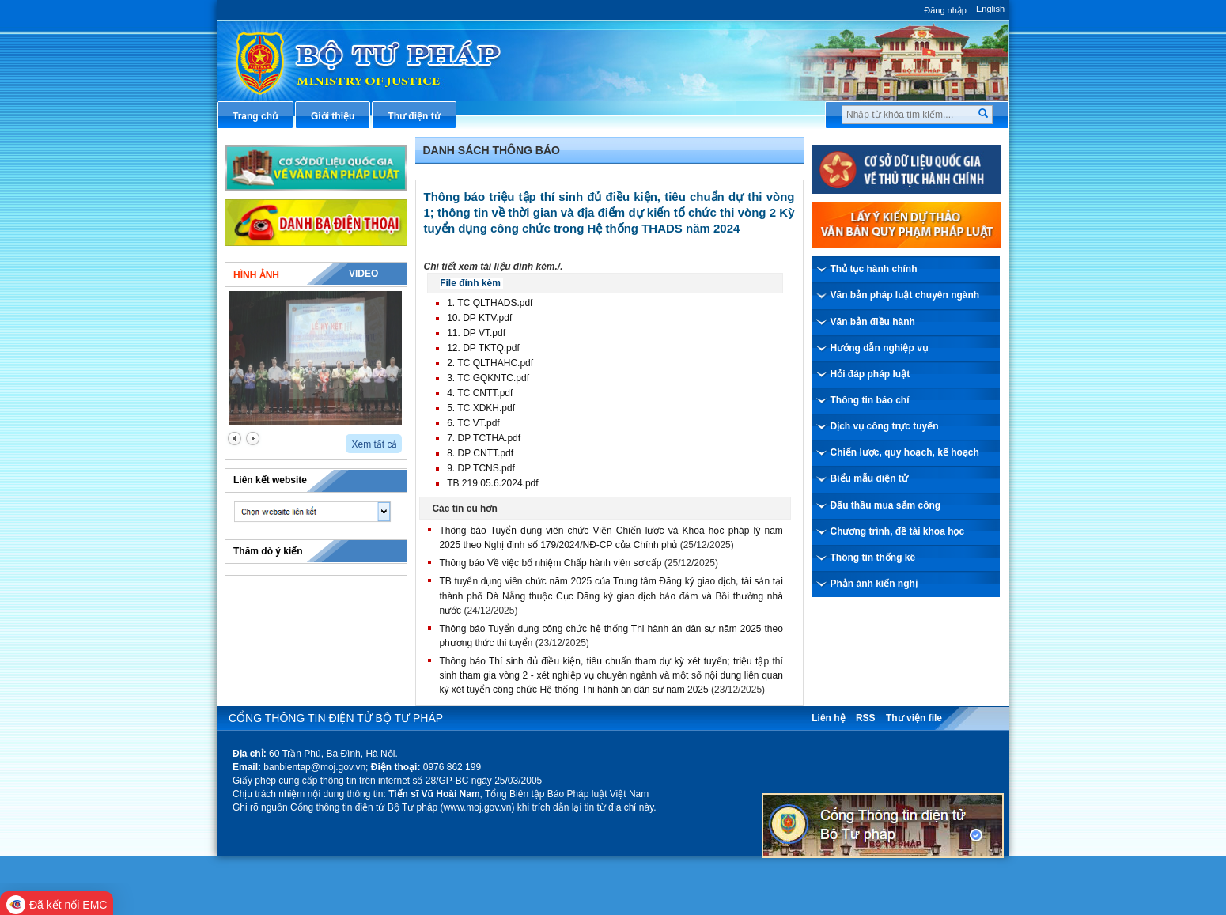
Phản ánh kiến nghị (874, 583)
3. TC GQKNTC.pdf (488, 378)
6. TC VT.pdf (473, 423)
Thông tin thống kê (873, 557)
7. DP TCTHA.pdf (483, 438)
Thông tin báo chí (870, 400)
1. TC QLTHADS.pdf (489, 302)
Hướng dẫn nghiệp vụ (879, 348)
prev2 (234, 438)
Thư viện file (914, 718)
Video (363, 273)
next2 (253, 438)
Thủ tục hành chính (874, 268)
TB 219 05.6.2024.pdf (492, 483)
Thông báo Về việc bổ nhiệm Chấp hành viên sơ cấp (550, 563)
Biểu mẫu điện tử (869, 478)
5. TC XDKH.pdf (481, 408)
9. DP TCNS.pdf (481, 468)
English (990, 8)
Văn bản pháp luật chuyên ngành (905, 295)
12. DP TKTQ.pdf (483, 348)
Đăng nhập (945, 10)
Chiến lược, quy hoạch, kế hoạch (905, 452)
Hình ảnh (256, 275)
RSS (866, 718)
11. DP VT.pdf (476, 332)
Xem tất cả (374, 444)
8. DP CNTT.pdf (480, 453)
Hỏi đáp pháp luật (870, 374)
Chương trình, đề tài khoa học (898, 531)
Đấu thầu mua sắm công (886, 505)
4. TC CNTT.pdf (480, 393)
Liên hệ (828, 718)
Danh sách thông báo (491, 150)
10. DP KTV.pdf (479, 317)
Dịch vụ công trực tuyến (885, 426)
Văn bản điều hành (873, 321)
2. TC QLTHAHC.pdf (490, 363)
